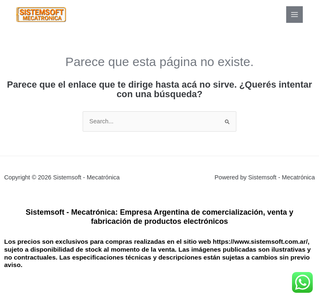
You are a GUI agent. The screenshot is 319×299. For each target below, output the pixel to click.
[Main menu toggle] (294, 14)
